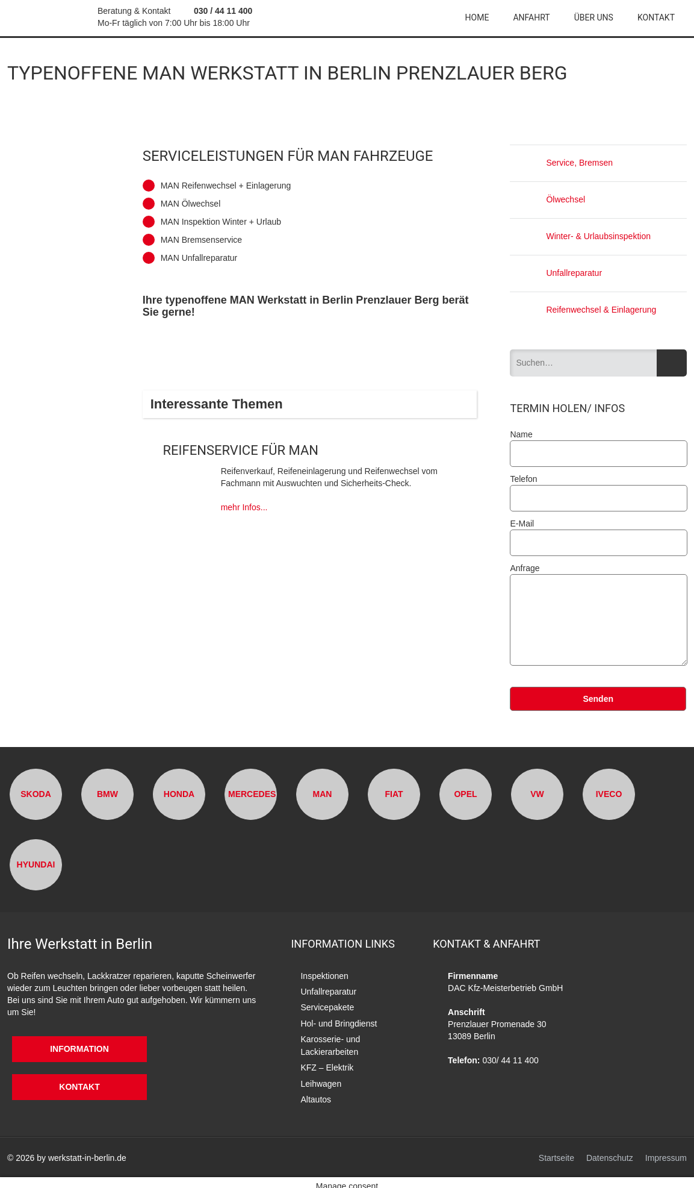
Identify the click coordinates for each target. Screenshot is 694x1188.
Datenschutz (609, 1151)
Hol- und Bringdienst (338, 1021)
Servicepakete (327, 1006)
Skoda (35, 794)
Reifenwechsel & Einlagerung (583, 309)
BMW (107, 794)
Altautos (315, 1093)
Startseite (556, 1151)
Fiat (394, 794)
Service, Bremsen (561, 162)
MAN (322, 794)
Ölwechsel (547, 199)
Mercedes (252, 794)
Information (65, 1049)
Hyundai (36, 864)
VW (537, 794)
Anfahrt (531, 17)
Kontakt (656, 17)
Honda (179, 794)
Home (477, 17)
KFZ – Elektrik (326, 1063)
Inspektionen (324, 976)
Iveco (609, 794)
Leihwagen (320, 1078)
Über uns (593, 17)
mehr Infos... (244, 507)
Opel (465, 794)
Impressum (666, 1151)
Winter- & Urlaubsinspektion (580, 236)
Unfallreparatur (556, 273)
